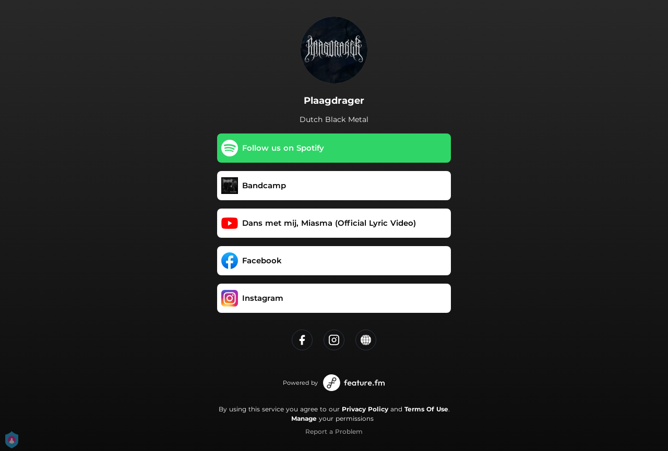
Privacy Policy (365, 409)
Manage (304, 418)
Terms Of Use (426, 409)
